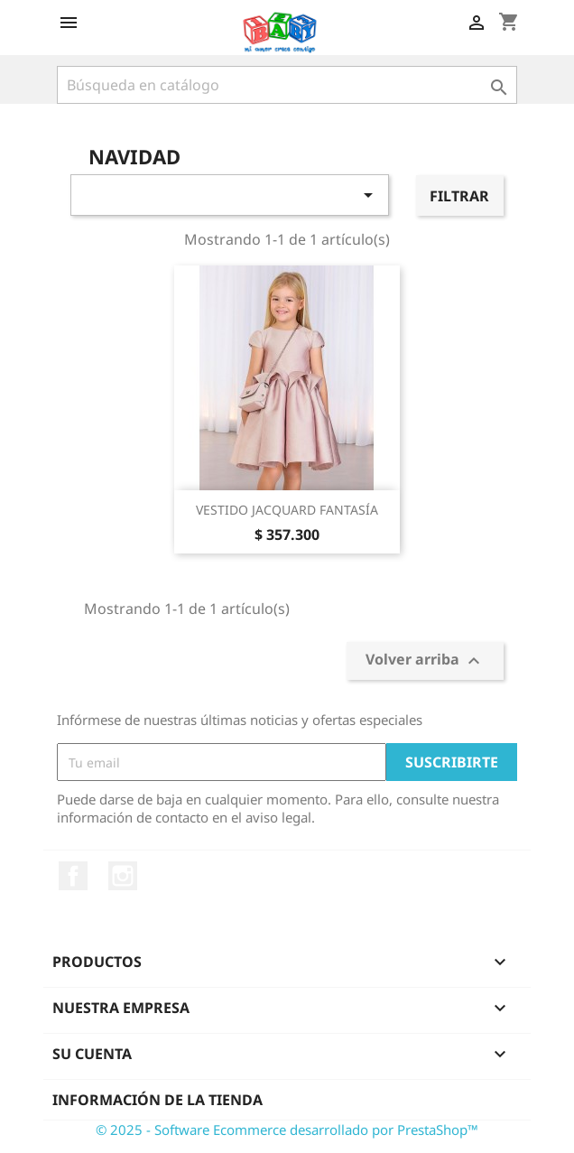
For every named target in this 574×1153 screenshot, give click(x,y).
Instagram (122, 875)
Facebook (73, 875)
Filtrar (459, 196)
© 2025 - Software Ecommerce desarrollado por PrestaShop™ (287, 1129)
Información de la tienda (157, 1100)
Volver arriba (425, 661)
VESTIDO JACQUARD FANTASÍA (287, 509)
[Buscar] (287, 85)
